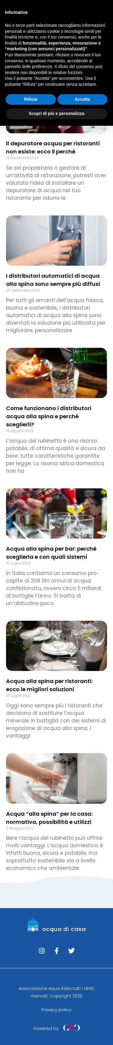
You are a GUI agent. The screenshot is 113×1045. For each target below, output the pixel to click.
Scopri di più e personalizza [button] (56, 113)
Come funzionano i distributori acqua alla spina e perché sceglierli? (48, 416)
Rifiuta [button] (30, 99)
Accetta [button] (82, 99)
